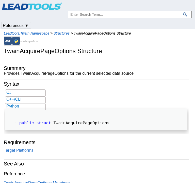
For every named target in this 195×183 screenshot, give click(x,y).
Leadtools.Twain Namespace (27, 33)
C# (8, 92)
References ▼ (16, 25)
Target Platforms (18, 151)
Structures (61, 33)
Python (12, 106)
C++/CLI (14, 99)
